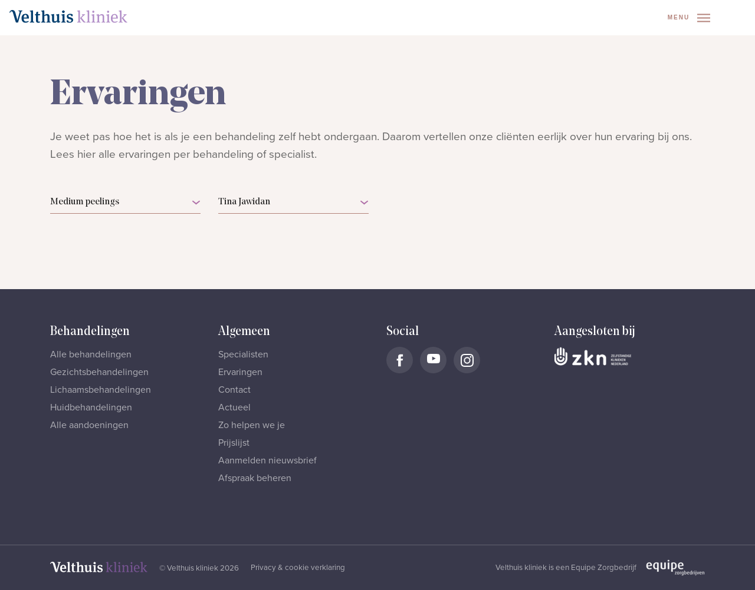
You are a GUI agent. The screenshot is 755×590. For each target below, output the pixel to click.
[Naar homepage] (68, 16)
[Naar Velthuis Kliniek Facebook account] (399, 360)
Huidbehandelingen (91, 407)
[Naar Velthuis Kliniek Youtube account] (433, 360)
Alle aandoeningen (89, 425)
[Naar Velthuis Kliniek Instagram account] (467, 360)
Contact (234, 390)
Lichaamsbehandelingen (100, 390)
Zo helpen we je (251, 425)
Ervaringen (240, 372)
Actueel (234, 407)
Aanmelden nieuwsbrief (267, 460)
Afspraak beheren (254, 478)
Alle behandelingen (91, 354)
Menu (689, 18)
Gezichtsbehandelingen (99, 372)
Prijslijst (234, 443)
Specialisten (243, 354)
